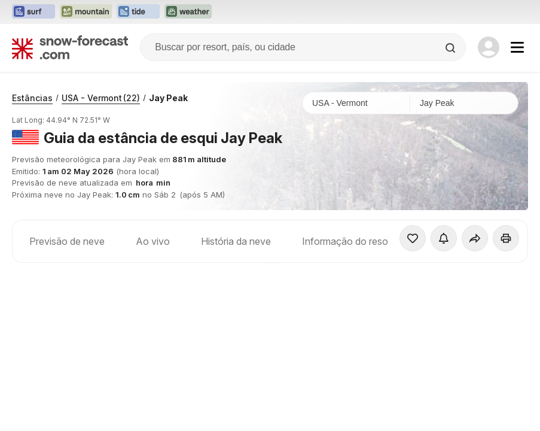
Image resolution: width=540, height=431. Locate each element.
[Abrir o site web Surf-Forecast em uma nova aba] (33, 12)
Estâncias (32, 98)
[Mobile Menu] (517, 47)
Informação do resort (348, 241)
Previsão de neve (67, 241)
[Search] (451, 48)
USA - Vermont (101, 98)
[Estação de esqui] (464, 103)
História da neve (236, 241)
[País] (356, 103)
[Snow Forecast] (70, 47)
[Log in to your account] (488, 47)
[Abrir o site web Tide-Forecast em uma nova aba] (138, 12)
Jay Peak (168, 98)
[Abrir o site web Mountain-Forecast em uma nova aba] (86, 12)
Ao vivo (153, 241)
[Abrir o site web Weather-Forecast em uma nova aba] (188, 12)
